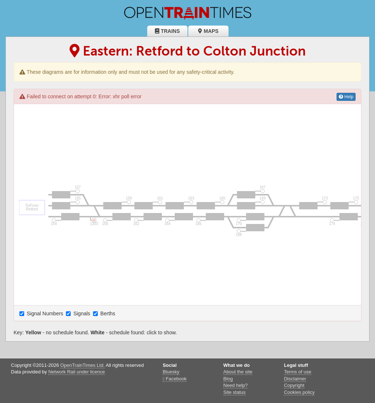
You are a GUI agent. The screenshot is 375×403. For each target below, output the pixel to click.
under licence (91, 372)
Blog (228, 378)
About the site (238, 372)
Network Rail (61, 372)
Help (346, 96)
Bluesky (171, 372)
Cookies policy (299, 392)
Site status (234, 392)
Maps (208, 31)
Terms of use (297, 372)
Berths (104, 313)
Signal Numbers (42, 313)
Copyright (294, 385)
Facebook (174, 378)
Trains (167, 31)
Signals (79, 313)
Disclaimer (295, 378)
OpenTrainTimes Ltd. (82, 365)
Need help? (235, 385)
